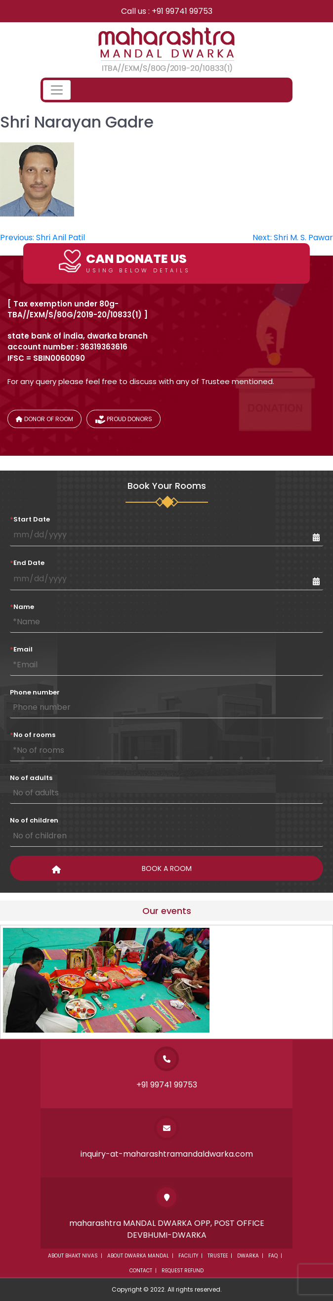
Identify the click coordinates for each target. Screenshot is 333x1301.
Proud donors (123, 421)
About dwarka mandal (138, 1255)
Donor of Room (44, 419)
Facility (188, 1255)
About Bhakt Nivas (73, 1255)
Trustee (218, 1255)
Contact (140, 1270)
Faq (273, 1255)
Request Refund (183, 1270)
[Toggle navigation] (57, 90)
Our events (166, 911)
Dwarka (248, 1255)
